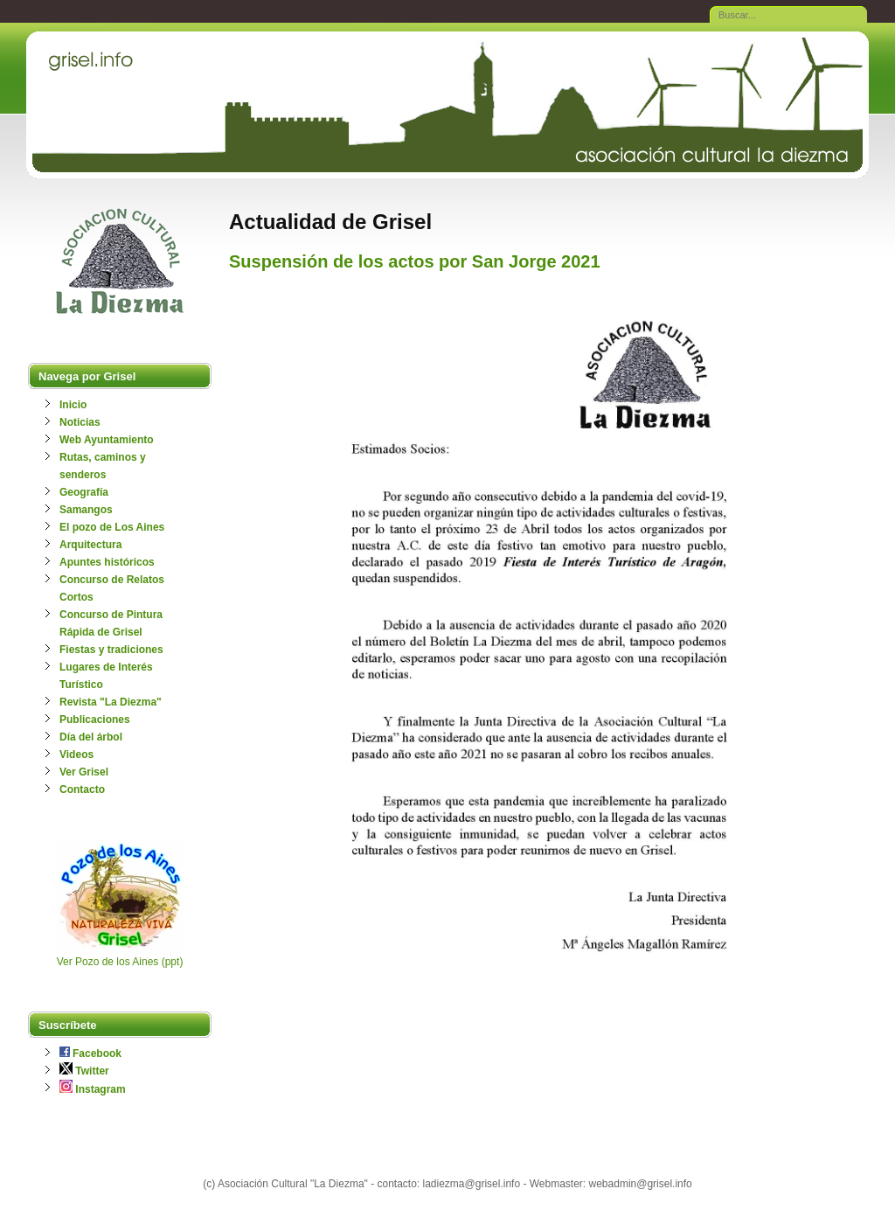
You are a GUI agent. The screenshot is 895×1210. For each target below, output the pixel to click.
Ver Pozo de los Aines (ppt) (120, 962)
